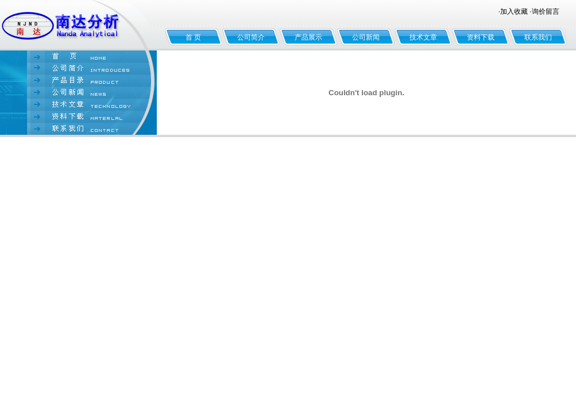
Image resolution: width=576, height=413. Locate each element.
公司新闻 (366, 37)
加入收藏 (514, 11)
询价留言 (545, 11)
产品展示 (308, 37)
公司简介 (251, 37)
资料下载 (480, 37)
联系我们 (538, 37)
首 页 (193, 37)
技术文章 (423, 37)
